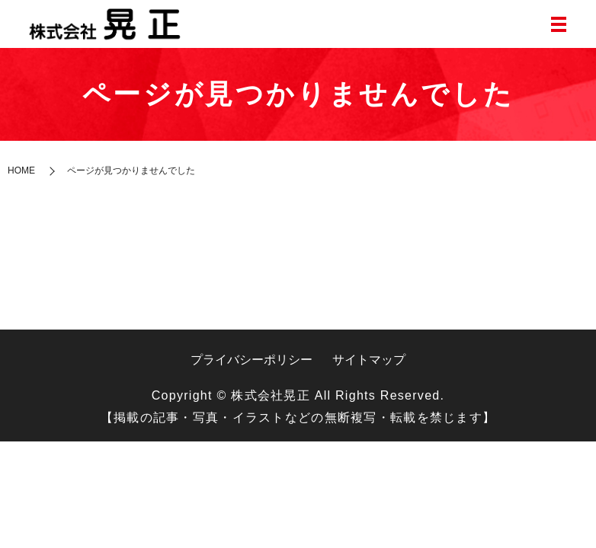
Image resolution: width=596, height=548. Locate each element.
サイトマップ (368, 359)
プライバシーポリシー (251, 359)
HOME (21, 170)
